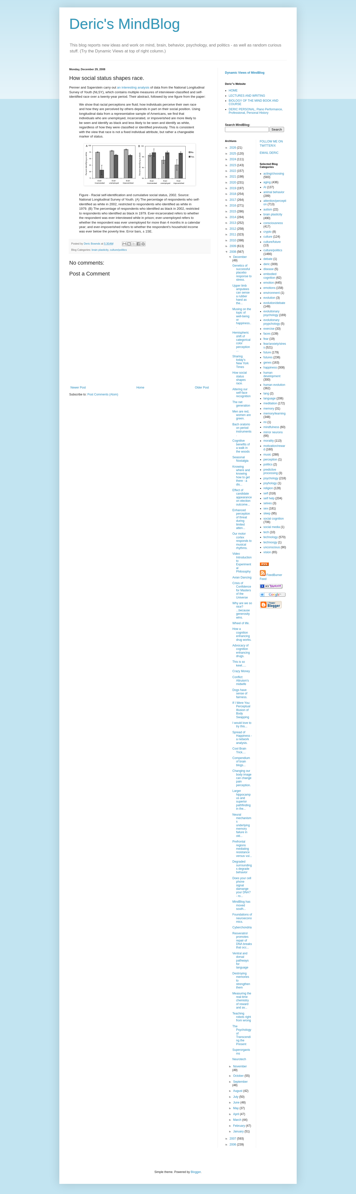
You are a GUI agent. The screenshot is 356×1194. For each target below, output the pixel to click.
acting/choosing (274, 173)
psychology (271, 478)
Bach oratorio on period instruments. (241, 430)
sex (266, 508)
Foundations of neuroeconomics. (242, 918)
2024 (233, 159)
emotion (269, 282)
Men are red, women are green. (241, 415)
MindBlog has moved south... (241, 905)
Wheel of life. (240, 623)
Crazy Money (241, 671)
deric (267, 264)
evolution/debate (274, 303)
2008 (233, 251)
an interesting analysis (133, 87)
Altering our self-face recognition (241, 393)
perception (270, 459)
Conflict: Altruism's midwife (240, 680)
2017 (233, 200)
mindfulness (271, 427)
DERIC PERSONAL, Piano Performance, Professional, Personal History (256, 111)
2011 (233, 234)
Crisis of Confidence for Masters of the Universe (241, 590)
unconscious (272, 547)
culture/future (272, 242)
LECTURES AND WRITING (247, 95)
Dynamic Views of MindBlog (245, 72)
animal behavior (274, 192)
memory (269, 408)
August (238, 1091)
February (239, 1125)
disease (269, 269)
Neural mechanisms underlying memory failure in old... (241, 825)
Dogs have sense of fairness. (239, 693)
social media (272, 527)
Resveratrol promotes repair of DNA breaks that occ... (242, 940)
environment (272, 293)
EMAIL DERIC (269, 153)
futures (268, 357)
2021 (233, 176)
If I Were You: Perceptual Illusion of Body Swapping (241, 710)
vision (267, 552)
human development (272, 374)
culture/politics (118, 249)
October (239, 1076)
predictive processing (271, 471)
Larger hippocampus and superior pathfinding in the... (241, 799)
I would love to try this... (241, 724)
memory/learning (275, 413)
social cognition (274, 518)
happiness (270, 367)
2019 (233, 188)
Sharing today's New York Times (240, 362)
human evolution (274, 385)
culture (268, 236)
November (240, 1066)
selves (268, 503)
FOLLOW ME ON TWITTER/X (271, 143)
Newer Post (78, 387)
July (236, 1097)
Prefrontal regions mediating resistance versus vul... (242, 849)
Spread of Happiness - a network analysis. (242, 738)
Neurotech (239, 1059)
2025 (233, 153)
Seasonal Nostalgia (240, 459)
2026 (233, 147)
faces (267, 333)
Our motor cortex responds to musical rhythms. (242, 541)
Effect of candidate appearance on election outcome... (242, 497)
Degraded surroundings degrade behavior (242, 867)
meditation (270, 403)
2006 (233, 1144)
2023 (233, 165)
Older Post (202, 387)
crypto (268, 231)
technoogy (270, 542)
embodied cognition (270, 275)
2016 (233, 205)
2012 (233, 228)
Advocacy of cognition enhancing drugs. (241, 651)
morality (269, 440)
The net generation (241, 403)
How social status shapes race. (239, 378)
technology (271, 537)
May (236, 1108)
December (240, 257)
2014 (233, 217)
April (236, 1114)
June (236, 1102)
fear (266, 339)
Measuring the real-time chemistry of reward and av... (241, 1001)
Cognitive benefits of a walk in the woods (241, 446)
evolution (269, 297)
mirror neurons (273, 432)
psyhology (270, 483)
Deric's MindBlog (124, 24)
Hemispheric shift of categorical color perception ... (241, 341)
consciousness (273, 223)
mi (265, 422)
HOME (233, 90)
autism (268, 209)
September (240, 1081)
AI (265, 187)
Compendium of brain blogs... (241, 761)
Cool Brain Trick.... (239, 750)
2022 (233, 171)
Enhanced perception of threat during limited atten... (241, 519)
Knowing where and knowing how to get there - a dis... (241, 475)
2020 (233, 182)
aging (267, 182)
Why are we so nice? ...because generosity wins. (242, 610)
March (237, 1120)
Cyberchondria (242, 927)
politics (268, 464)
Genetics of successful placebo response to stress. (242, 273)
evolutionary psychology (272, 313)
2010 (233, 240)
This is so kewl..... (239, 663)
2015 (233, 211)
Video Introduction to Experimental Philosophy (242, 562)
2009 (233, 246)
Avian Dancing (241, 577)
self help (269, 498)
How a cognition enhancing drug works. (241, 634)
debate (268, 259)
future (267, 352)
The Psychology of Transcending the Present (241, 1035)
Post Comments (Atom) (102, 394)
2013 (233, 223)
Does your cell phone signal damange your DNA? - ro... (241, 887)
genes (268, 362)
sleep (267, 513)
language (270, 398)
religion (268, 488)
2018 (233, 194)
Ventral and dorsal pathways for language (240, 960)
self (266, 493)
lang (266, 393)
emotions (270, 288)
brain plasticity (100, 249)
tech (266, 532)
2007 (233, 1138)
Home (140, 387)
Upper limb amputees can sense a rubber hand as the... (241, 294)
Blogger (196, 1172)
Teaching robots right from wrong (241, 1017)
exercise (269, 328)
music (267, 454)
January (239, 1131)
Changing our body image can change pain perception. (241, 778)
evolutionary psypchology (272, 321)
